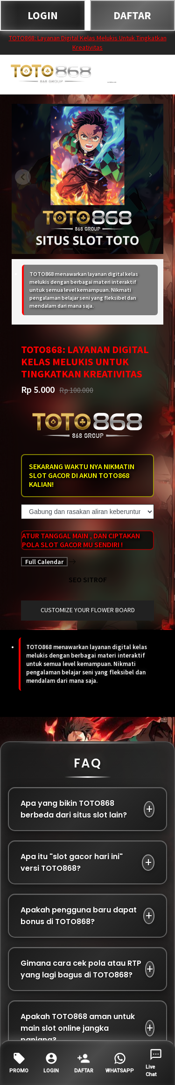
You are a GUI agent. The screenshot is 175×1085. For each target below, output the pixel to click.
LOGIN (43, 15)
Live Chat (154, 1062)
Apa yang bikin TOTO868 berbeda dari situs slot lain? (74, 809)
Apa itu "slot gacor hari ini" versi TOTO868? (72, 862)
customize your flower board (88, 610)
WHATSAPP (119, 1063)
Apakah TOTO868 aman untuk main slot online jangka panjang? (78, 1028)
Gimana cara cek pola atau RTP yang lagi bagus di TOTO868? (81, 969)
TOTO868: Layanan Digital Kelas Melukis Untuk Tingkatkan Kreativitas (88, 42)
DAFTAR (132, 15)
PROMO (18, 1063)
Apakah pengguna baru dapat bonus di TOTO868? (79, 915)
